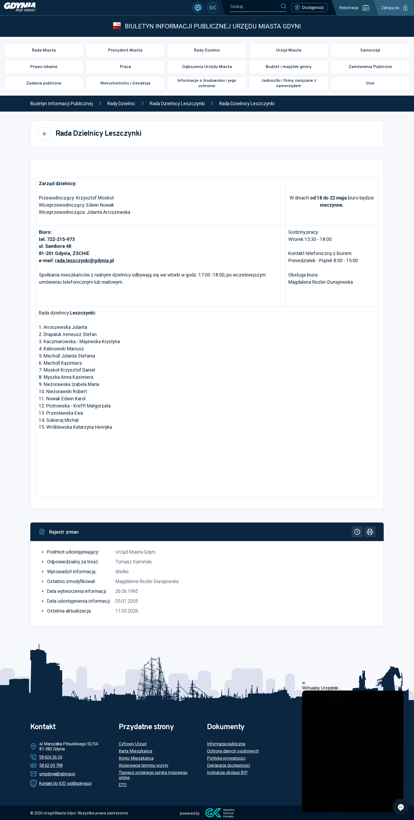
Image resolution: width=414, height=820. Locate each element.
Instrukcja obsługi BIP (227, 772)
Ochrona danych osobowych (233, 751)
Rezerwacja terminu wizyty (143, 765)
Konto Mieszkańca (136, 758)
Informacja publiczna (226, 743)
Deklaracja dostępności (228, 765)
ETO (122, 784)
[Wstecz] (45, 134)
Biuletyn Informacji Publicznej (61, 103)
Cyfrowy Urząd (132, 743)
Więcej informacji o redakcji (336, 789)
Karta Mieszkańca (135, 751)
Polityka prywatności (226, 758)
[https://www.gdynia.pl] (19, 7)
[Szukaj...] (255, 6)
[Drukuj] (370, 531)
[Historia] (357, 531)
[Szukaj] (283, 6)
